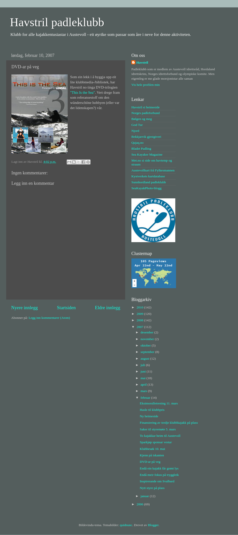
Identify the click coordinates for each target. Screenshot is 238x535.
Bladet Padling (141, 148)
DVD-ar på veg (150, 462)
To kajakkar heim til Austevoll (160, 436)
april (144, 384)
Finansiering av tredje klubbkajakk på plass (169, 422)
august (145, 358)
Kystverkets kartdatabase (148, 176)
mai (144, 378)
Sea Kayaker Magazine (146, 154)
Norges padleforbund (145, 113)
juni (144, 371)
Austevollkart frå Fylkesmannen (153, 170)
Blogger (153, 525)
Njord (135, 131)
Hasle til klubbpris (152, 410)
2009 (140, 314)
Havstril (142, 62)
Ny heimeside (149, 416)
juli (143, 365)
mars (144, 391)
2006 (140, 504)
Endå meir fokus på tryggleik (159, 475)
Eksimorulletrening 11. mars (159, 403)
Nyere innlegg (24, 307)
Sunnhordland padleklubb (148, 182)
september (148, 352)
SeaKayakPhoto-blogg (146, 188)
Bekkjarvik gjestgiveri (146, 137)
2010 (140, 307)
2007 (140, 327)
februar (146, 397)
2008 (140, 320)
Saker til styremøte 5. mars (158, 429)
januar (145, 496)
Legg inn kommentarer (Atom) (49, 318)
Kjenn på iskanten (152, 455)
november (148, 339)
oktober (146, 345)
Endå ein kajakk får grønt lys (159, 468)
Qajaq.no (137, 142)
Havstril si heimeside (145, 107)
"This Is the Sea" (82, 92)
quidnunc (126, 525)
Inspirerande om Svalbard (157, 481)
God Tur (137, 125)
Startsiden (66, 307)
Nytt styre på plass (152, 488)
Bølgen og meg (141, 119)
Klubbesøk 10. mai (152, 449)
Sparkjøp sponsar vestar (156, 442)
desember (147, 332)
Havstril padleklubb (57, 22)
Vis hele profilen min (145, 85)
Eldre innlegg (107, 307)
